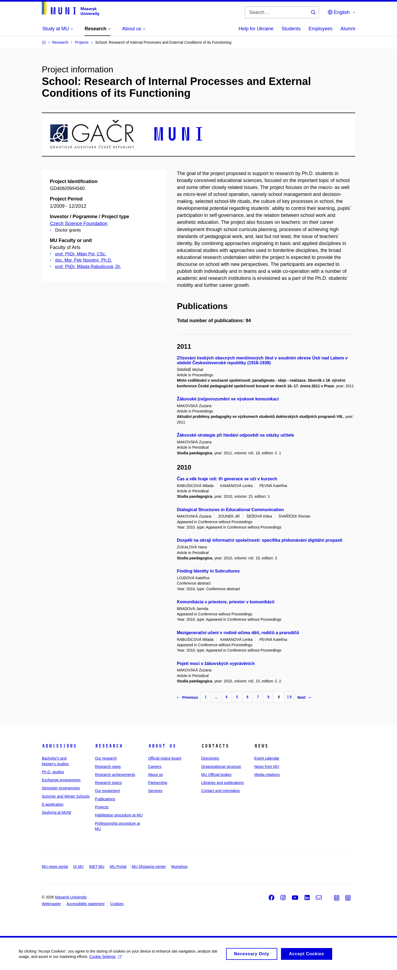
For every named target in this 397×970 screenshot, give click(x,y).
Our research (106, 758)
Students (291, 28)
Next (304, 697)
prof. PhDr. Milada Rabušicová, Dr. (88, 266)
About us (162, 746)
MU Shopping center (149, 866)
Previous (187, 697)
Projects (101, 807)
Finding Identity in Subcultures (208, 571)
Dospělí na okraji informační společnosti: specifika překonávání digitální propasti (259, 540)
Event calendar (266, 758)
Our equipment (107, 791)
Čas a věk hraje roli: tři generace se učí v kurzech (227, 479)
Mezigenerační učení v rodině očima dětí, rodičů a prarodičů (238, 632)
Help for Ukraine (256, 28)
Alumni (347, 28)
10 (289, 697)
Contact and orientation (220, 791)
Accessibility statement (85, 904)
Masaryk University (71, 897)
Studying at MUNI (56, 812)
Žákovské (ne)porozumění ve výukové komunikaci (228, 399)
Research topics (108, 783)
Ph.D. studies (53, 772)
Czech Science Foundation (78, 223)
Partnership (157, 783)
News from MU (266, 766)
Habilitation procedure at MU (118, 815)
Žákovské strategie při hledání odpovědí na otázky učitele (235, 435)
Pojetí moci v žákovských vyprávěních (216, 663)
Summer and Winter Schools (65, 796)
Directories (210, 758)
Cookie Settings (105, 958)
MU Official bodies (216, 774)
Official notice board (164, 758)
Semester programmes (61, 788)
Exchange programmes (61, 780)
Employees (320, 28)
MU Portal (118, 866)
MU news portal (55, 866)
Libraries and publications (222, 783)
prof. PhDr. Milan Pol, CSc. (80, 254)
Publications (105, 799)
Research (109, 746)
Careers (155, 766)
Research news (108, 766)
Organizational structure (221, 766)
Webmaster (51, 904)
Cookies (117, 904)
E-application (52, 804)
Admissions (59, 746)
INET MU (96, 866)
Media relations (267, 774)
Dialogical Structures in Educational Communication (230, 509)
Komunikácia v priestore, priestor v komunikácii (226, 602)
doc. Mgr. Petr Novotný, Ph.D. (83, 260)
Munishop (179, 866)
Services (155, 791)
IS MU (78, 866)
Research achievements (115, 774)
